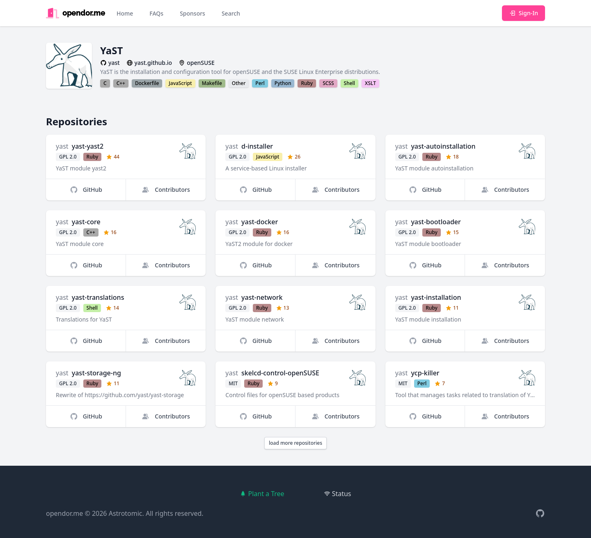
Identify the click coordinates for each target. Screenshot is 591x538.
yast (62, 146)
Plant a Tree (262, 493)
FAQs (156, 13)
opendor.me (64, 513)
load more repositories (295, 442)
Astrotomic (125, 513)
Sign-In (523, 13)
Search (231, 13)
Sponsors (192, 13)
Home (125, 13)
